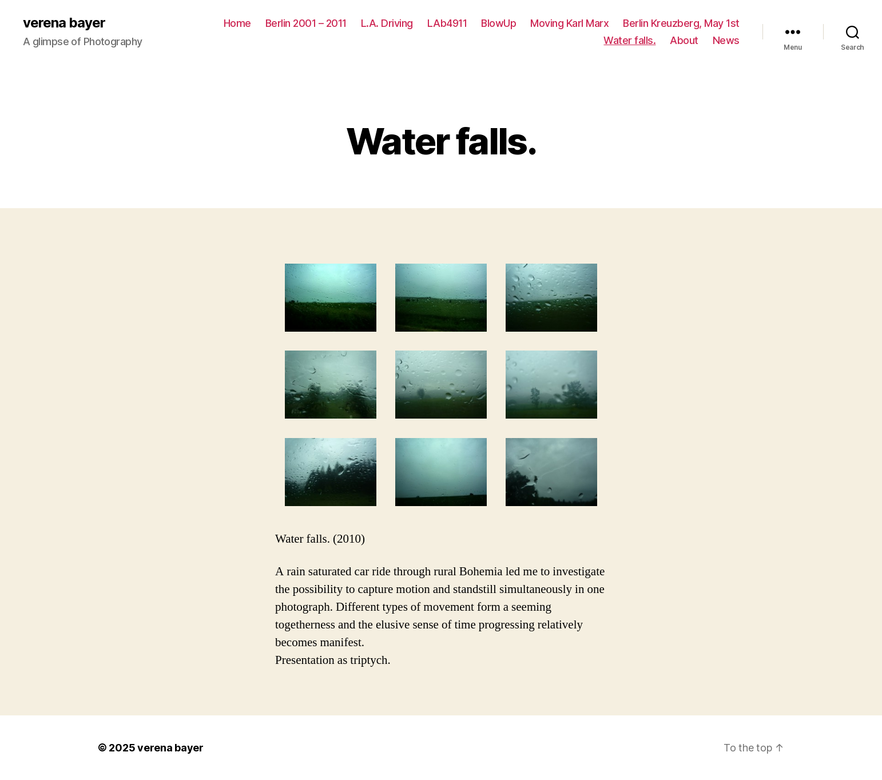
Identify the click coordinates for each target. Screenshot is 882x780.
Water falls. (629, 40)
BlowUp (498, 23)
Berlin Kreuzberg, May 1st (681, 23)
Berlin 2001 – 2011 (306, 23)
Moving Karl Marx (569, 23)
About (684, 40)
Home (237, 23)
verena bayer (64, 23)
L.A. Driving (387, 23)
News (726, 40)
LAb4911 (447, 23)
